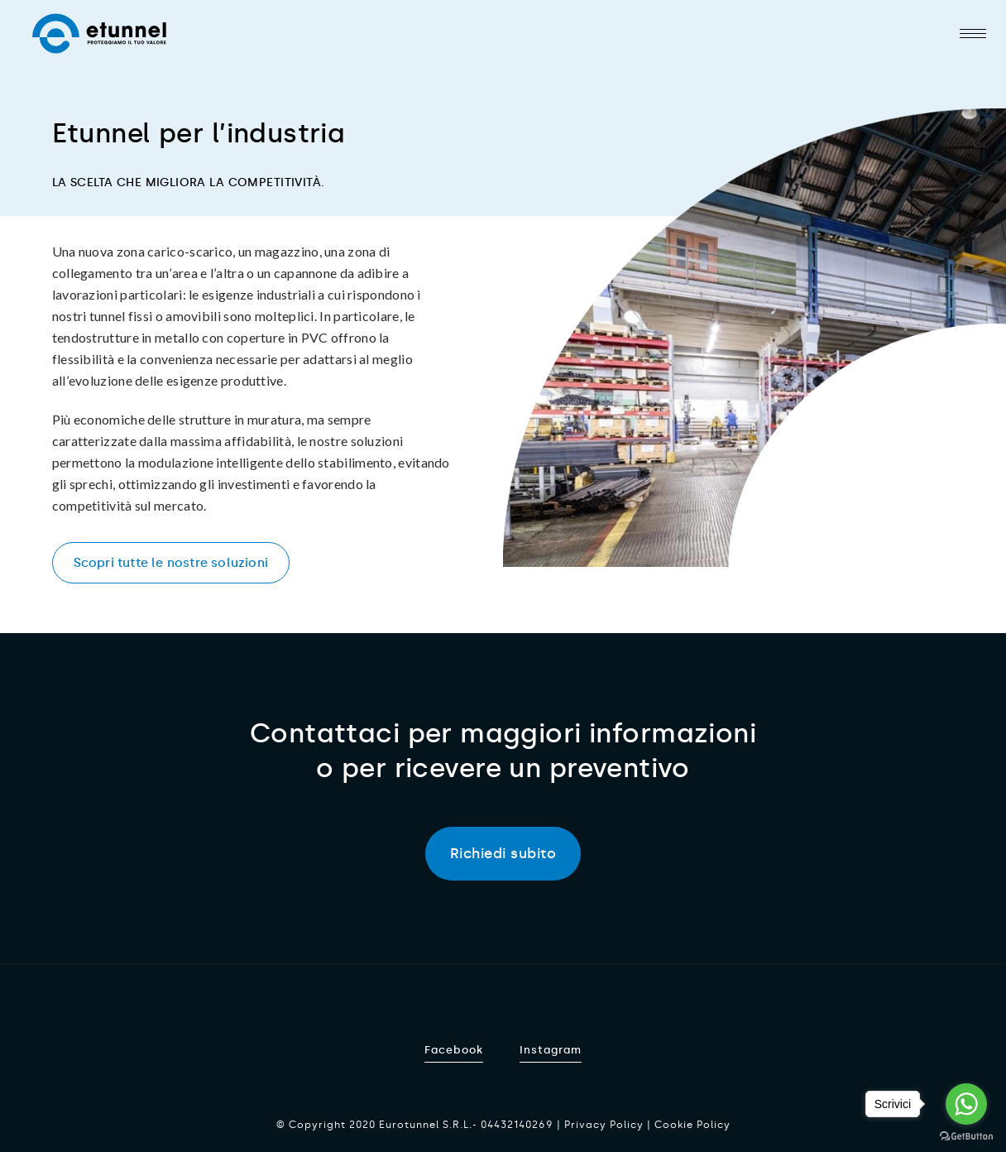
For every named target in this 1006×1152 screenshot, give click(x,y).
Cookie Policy (692, 1124)
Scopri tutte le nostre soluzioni (171, 562)
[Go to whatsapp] (966, 1104)
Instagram (551, 1050)
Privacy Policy (604, 1124)
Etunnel (99, 33)
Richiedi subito (503, 853)
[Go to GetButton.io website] (966, 1135)
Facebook (453, 1050)
